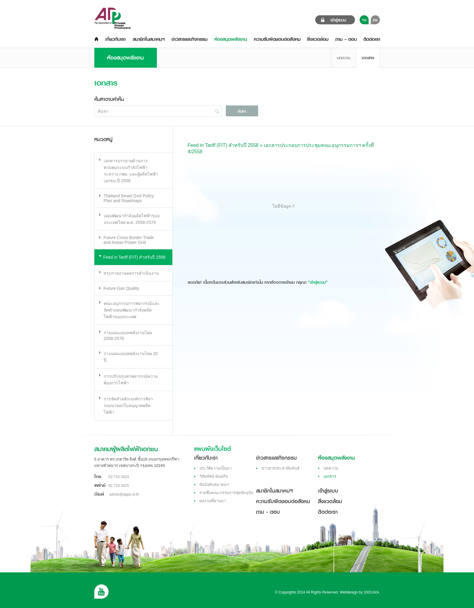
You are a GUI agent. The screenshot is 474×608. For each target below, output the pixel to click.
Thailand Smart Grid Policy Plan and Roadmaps (129, 198)
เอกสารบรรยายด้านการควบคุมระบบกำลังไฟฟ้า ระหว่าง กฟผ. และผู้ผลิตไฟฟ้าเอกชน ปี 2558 (131, 170)
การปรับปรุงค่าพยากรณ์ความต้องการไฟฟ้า (131, 379)
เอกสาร (368, 57)
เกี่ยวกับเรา (206, 458)
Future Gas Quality (121, 288)
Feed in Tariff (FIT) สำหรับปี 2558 (134, 257)
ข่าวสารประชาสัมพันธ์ (280, 468)
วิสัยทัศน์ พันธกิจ (214, 476)
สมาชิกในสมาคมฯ (274, 491)
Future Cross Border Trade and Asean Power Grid (129, 240)
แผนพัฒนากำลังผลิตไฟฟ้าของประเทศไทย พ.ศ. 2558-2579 (132, 219)
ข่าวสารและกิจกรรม (276, 458)
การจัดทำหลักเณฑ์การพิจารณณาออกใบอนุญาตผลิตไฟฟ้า (128, 405)
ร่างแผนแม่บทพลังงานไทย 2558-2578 (128, 335)
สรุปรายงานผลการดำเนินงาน (131, 273)
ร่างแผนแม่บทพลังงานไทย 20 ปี (131, 357)
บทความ (343, 57)
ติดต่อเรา (328, 512)
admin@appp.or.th (124, 494)
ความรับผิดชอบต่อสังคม (283, 501)
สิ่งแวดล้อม (330, 501)
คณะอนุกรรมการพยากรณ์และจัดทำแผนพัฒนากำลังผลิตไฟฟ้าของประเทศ (132, 310)
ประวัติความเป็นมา (216, 468)
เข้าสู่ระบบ (328, 491)
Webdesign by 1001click (359, 592)
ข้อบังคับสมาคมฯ (214, 484)
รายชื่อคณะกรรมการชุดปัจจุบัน (226, 492)
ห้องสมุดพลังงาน (336, 458)
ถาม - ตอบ (268, 512)
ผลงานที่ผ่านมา (213, 501)
